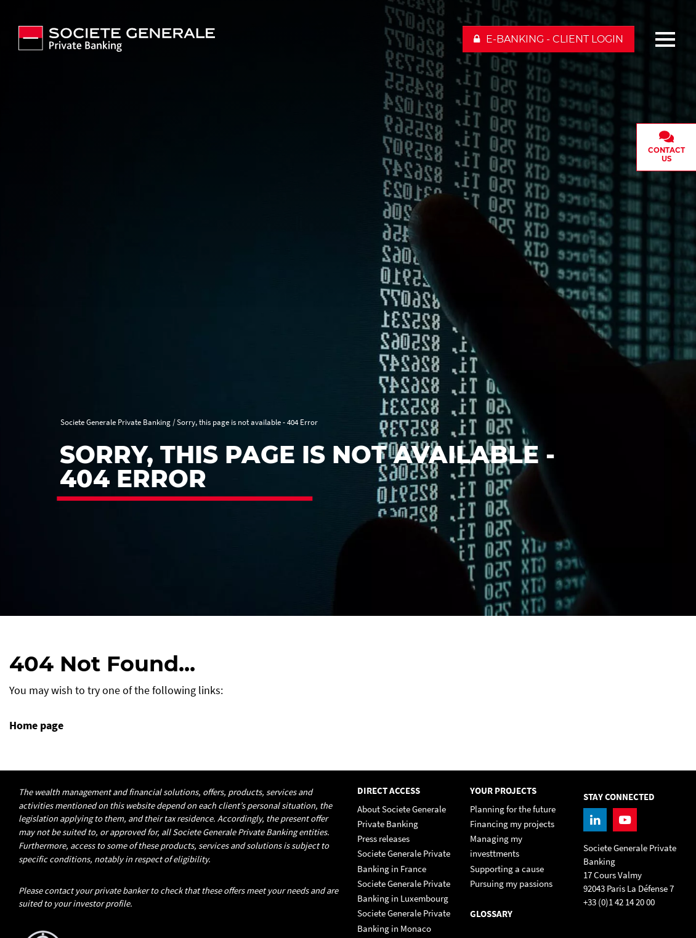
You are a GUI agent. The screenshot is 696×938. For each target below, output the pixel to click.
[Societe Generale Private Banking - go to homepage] (234, 39)
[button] (548, 39)
